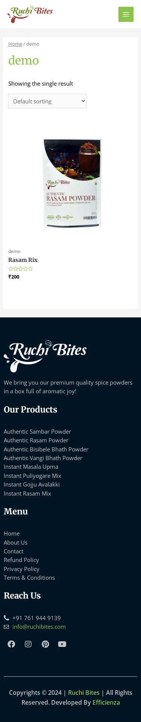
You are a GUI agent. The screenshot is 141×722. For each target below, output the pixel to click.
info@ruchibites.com (39, 626)
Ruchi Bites (84, 692)
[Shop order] (47, 101)
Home (15, 43)
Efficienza (106, 702)
